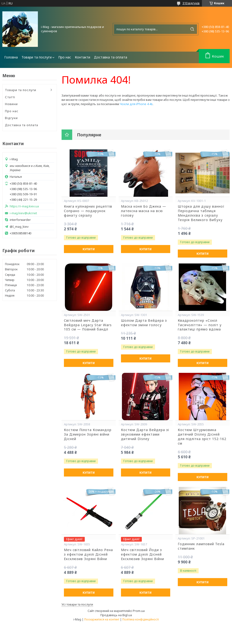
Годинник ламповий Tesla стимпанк (201, 546)
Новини (11, 104)
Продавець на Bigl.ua (116, 615)
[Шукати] (192, 29)
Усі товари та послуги (77, 604)
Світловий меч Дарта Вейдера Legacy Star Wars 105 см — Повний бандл (88, 325)
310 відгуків (191, 3)
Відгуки (11, 118)
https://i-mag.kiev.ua (24, 206)
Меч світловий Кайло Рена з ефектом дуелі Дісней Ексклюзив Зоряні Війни (88, 554)
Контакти (82, 57)
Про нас (64, 57)
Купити (89, 249)
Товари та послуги (37, 57)
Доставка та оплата (110, 57)
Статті (10, 97)
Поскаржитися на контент (101, 619)
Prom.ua (139, 611)
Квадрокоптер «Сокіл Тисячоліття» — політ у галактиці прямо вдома (200, 325)
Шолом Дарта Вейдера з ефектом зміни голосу (144, 322)
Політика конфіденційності (140, 619)
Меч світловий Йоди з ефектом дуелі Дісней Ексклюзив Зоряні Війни (142, 554)
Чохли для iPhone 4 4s (136, 104)
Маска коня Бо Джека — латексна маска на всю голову (143, 211)
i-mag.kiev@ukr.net (23, 213)
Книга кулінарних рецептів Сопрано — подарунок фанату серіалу (88, 211)
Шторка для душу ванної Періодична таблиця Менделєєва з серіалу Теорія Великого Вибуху (201, 213)
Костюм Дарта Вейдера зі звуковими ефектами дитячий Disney (145, 434)
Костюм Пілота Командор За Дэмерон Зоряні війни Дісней (88, 434)
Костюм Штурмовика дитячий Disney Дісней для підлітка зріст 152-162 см (202, 437)
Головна (11, 57)
